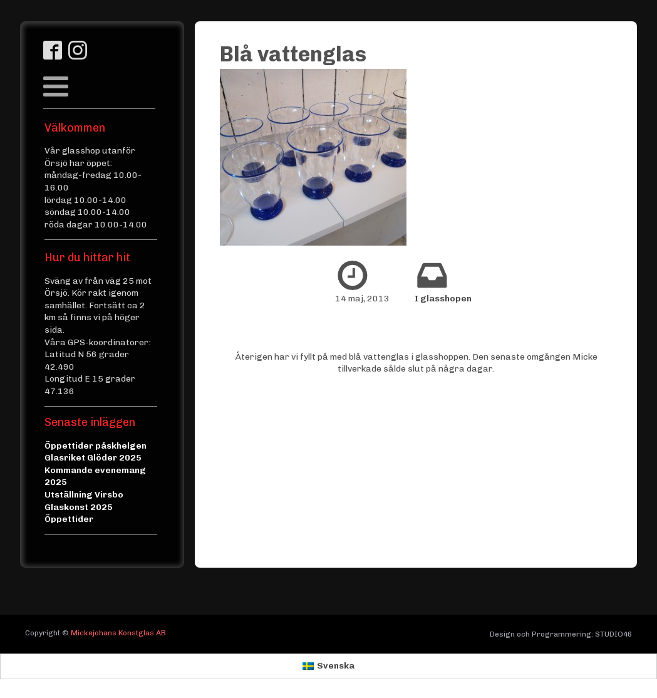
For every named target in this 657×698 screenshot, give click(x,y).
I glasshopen (443, 298)
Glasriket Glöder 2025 (93, 457)
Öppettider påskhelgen (95, 445)
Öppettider (68, 519)
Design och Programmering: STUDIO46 (561, 634)
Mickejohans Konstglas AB (118, 632)
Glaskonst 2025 (78, 507)
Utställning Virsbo (83, 494)
